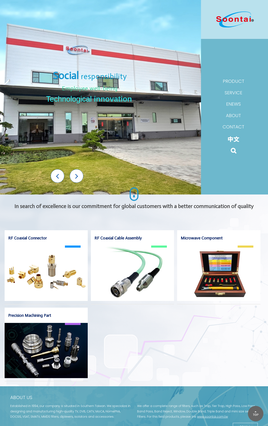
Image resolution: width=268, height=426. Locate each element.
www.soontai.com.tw (212, 416)
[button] (57, 176)
